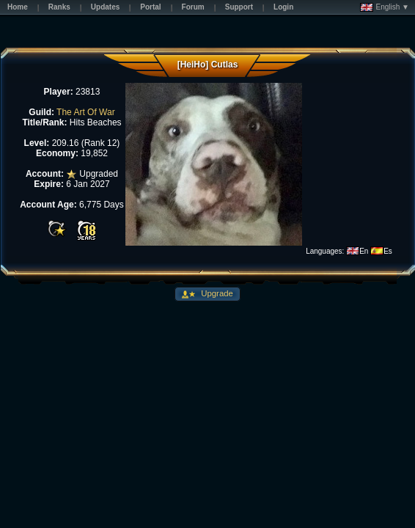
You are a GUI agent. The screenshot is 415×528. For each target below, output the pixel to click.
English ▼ (384, 7)
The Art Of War (85, 112)
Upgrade (216, 293)
